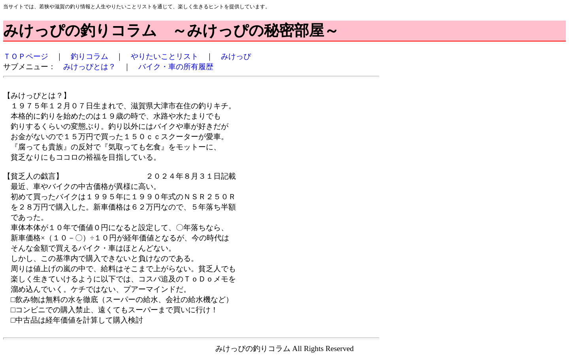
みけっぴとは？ (89, 66)
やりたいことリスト (164, 56)
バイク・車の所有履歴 (175, 66)
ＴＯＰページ (25, 56)
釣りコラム (89, 56)
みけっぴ (236, 56)
